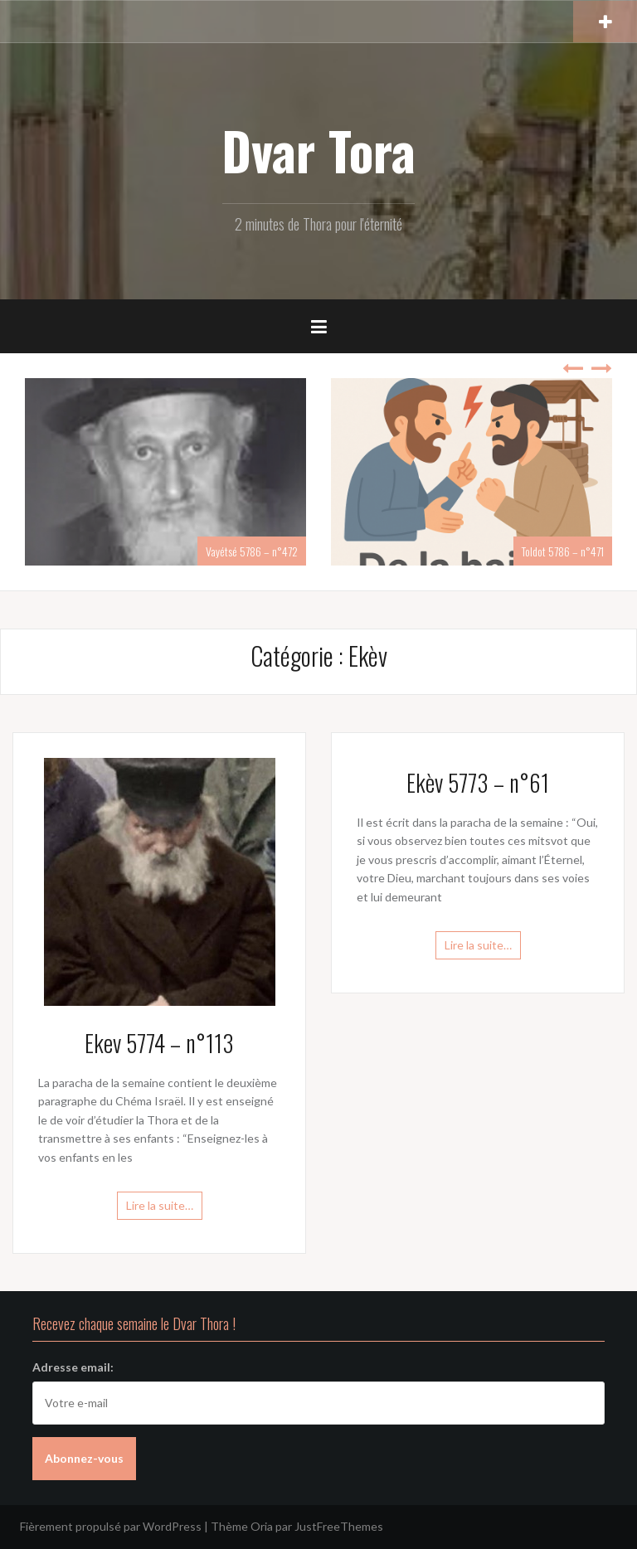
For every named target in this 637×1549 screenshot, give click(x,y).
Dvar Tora (318, 150)
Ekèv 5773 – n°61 (477, 782)
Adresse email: (73, 1367)
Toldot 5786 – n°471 (563, 551)
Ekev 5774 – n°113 (159, 1043)
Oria (261, 1526)
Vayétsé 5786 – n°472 (252, 551)
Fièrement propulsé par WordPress (111, 1526)
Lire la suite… (159, 1205)
